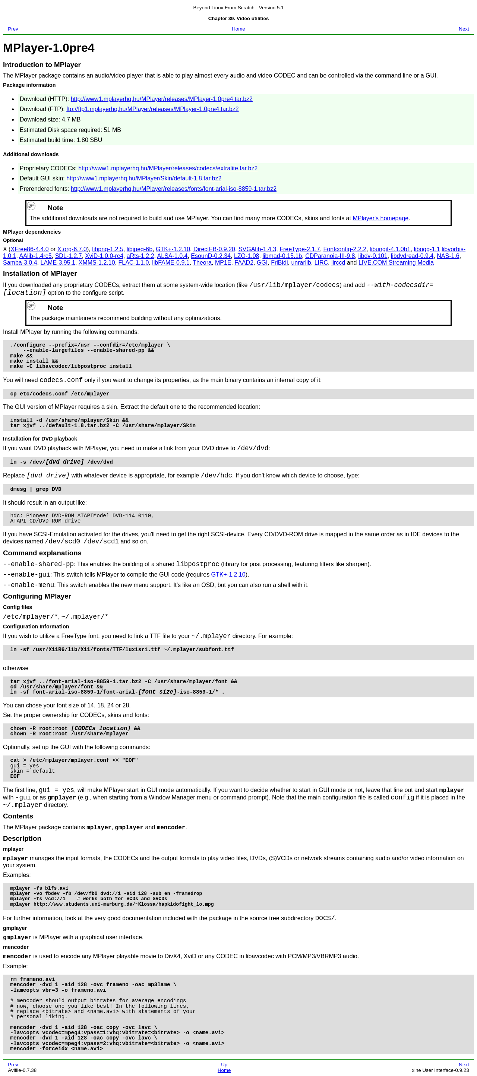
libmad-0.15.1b (282, 256)
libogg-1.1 (427, 249)
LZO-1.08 (246, 256)
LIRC (321, 262)
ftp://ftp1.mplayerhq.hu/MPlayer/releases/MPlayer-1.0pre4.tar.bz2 (152, 109)
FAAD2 (243, 262)
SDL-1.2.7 (68, 256)
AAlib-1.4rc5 (35, 256)
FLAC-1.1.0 (133, 262)
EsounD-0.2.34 (211, 256)
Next (464, 29)
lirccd (338, 262)
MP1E (223, 262)
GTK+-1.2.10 (173, 249)
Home (238, 29)
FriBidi (279, 262)
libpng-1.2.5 (107, 249)
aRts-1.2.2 (140, 256)
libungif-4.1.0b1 (390, 249)
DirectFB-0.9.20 (214, 249)
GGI (262, 262)
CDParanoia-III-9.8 (330, 256)
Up (224, 1064)
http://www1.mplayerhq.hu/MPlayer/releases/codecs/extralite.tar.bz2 (168, 168)
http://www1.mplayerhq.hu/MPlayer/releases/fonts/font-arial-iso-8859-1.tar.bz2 (174, 189)
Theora (202, 262)
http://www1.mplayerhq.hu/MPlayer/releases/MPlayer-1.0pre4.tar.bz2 (162, 99)
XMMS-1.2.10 (97, 262)
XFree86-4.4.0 (29, 249)
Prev (13, 29)
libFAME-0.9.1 (170, 262)
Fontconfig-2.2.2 (345, 249)
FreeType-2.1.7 (299, 249)
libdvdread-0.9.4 (412, 256)
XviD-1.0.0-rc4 (104, 256)
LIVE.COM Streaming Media (396, 262)
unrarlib (301, 262)
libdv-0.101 (372, 256)
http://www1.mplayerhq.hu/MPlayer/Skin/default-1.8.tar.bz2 (143, 178)
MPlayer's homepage (380, 218)
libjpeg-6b (139, 249)
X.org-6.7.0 (72, 249)
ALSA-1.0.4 (172, 256)
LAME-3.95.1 (58, 262)
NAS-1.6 (448, 256)
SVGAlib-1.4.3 (257, 249)
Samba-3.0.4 (20, 262)
